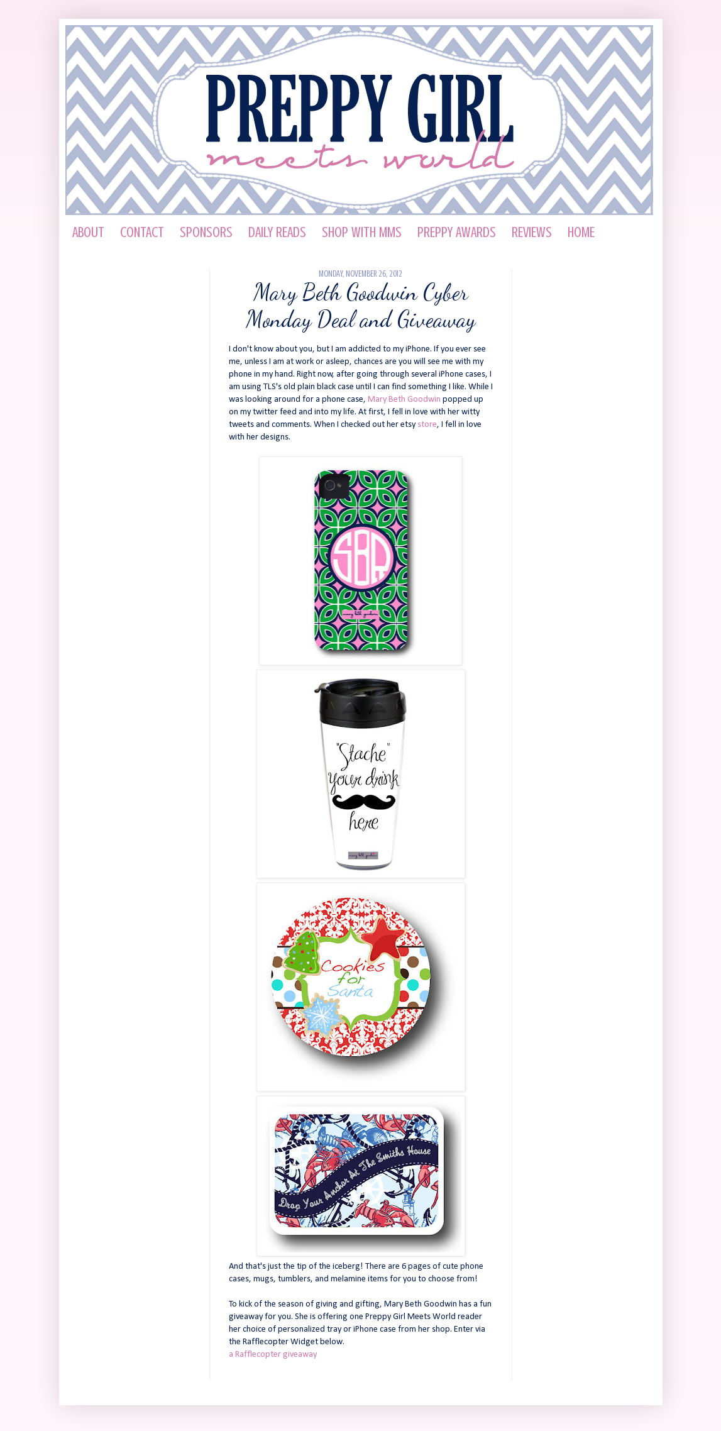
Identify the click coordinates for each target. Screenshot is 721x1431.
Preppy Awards (456, 232)
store (427, 424)
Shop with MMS (362, 232)
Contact (142, 232)
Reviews (532, 232)
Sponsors (206, 232)
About (88, 232)
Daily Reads (277, 232)
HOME (581, 232)
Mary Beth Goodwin (404, 399)
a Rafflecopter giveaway (273, 1354)
